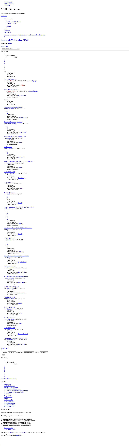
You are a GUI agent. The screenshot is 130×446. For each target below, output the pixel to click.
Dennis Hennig (22, 132)
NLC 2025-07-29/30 (9, 328)
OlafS (8, 183)
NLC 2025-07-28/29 (9, 317)
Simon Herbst (10, 108)
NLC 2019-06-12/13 (9, 238)
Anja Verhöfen (22, 95)
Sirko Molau (10, 80)
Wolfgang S (21, 157)
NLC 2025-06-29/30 (9, 192)
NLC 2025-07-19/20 (9, 182)
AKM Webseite (8, 2)
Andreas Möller (11, 91)
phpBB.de (19, 435)
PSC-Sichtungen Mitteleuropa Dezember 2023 (16, 256)
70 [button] (4, 67)
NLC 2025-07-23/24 (9, 307)
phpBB (23, 432)
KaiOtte (8, 229)
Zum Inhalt (4, 16)
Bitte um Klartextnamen (10, 79)
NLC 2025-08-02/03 (9, 297)
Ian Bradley (11, 432)
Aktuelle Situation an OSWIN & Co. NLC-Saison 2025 (18, 207)
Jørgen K (20, 251)
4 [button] (4, 63)
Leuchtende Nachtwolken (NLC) (14, 40)
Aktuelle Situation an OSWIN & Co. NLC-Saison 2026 (18, 161)
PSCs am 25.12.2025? (10, 266)
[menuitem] (14, 21)
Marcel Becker (22, 272)
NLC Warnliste (8, 147)
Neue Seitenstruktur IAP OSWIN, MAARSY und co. (18, 228)
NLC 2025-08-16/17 (9, 172)
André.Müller (10, 148)
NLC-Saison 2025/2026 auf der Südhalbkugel (16, 276)
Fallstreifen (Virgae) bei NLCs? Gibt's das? (15, 338)
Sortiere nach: (25, 352)
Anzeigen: (9, 352)
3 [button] (4, 61)
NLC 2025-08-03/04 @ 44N (11, 287)
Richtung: (41, 352)
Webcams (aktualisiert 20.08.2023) (13, 107)
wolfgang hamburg (11, 123)
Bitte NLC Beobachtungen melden (13, 122)
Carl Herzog (21, 178)
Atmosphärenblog (9, 3)
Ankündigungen (32, 80)
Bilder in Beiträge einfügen (11, 89)
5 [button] (4, 64)
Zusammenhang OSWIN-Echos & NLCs (15, 136)
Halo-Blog (7, 5)
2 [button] (4, 60)
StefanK (10, 43)
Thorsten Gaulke (22, 117)
